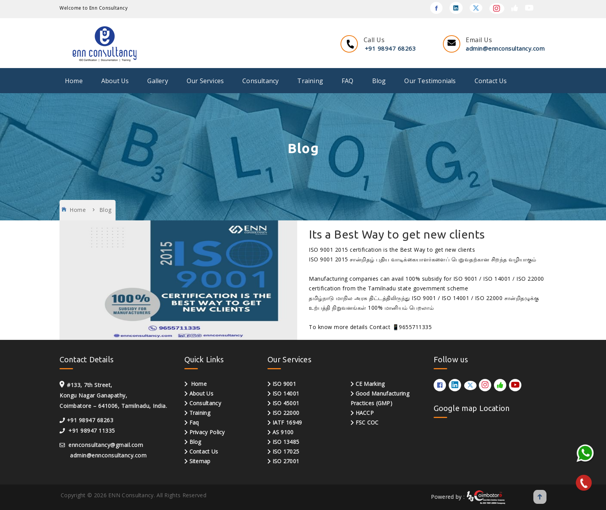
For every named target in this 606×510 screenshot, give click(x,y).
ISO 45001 (286, 403)
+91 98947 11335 (91, 430)
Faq (194, 422)
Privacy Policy (207, 432)
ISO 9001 (284, 383)
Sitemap (200, 461)
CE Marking (370, 383)
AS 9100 (283, 432)
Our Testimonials (430, 81)
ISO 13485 (286, 441)
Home (74, 81)
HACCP (362, 412)
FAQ (348, 81)
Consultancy (260, 81)
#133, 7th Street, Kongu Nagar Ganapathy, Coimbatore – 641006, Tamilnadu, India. (113, 395)
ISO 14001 (286, 393)
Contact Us (491, 81)
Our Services (205, 81)
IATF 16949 (287, 422)
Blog (379, 81)
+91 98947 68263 (390, 48)
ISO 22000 (286, 412)
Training (310, 81)
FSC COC (365, 422)
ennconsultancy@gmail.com (105, 445)
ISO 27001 (286, 461)
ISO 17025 (286, 451)
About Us (115, 81)
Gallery (157, 81)
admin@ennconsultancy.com (505, 48)
